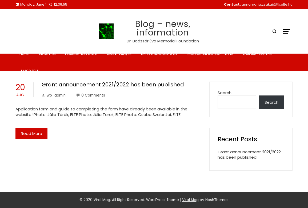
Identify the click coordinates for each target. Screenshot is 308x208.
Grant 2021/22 (119, 53)
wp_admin (54, 95)
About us (47, 53)
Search (224, 92)
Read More (31, 133)
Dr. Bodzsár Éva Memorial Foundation (163, 41)
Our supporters (257, 53)
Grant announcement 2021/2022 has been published (113, 84)
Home (24, 53)
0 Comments (90, 95)
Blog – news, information (162, 28)
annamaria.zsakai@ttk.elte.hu (267, 4)
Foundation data (81, 53)
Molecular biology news (210, 53)
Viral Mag (190, 199)
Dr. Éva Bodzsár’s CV (159, 53)
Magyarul (30, 71)
